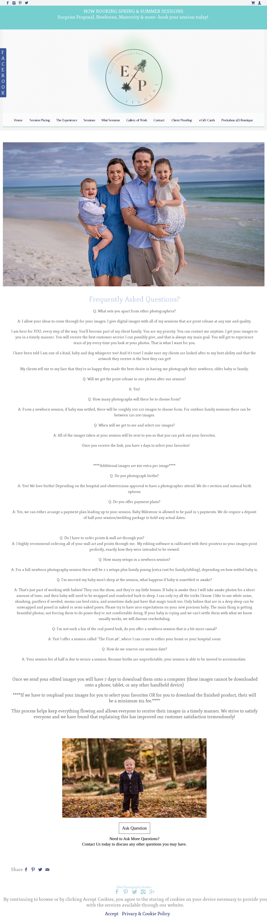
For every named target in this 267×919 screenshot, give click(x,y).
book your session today (182, 17)
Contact (159, 120)
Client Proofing (182, 120)
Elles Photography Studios (134, 887)
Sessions (89, 120)
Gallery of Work (136, 120)
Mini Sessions (110, 120)
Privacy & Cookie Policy (146, 914)
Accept (112, 914)
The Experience (66, 120)
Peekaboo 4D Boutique (237, 120)
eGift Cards (207, 120)
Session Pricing (40, 120)
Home (18, 120)
